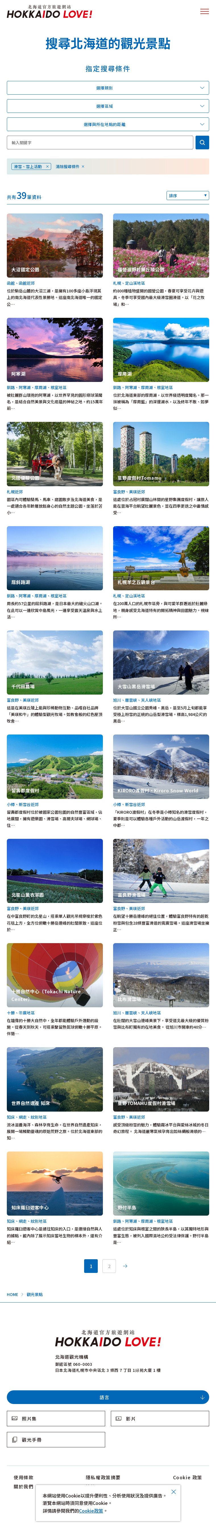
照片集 (29, 1418)
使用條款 (24, 1477)
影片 (131, 1418)
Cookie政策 (91, 1510)
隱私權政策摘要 (103, 1477)
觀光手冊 (32, 1439)
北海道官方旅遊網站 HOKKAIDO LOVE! (49, 11)
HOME (12, 1294)
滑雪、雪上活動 (28, 166)
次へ (125, 1266)
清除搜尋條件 (68, 166)
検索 (202, 142)
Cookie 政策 (187, 1477)
